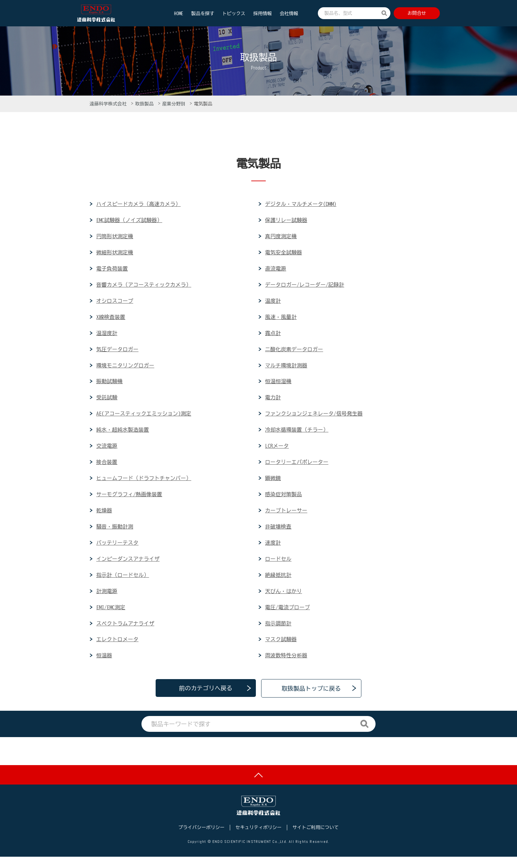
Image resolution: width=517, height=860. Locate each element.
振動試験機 (109, 382)
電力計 (273, 398)
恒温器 (104, 657)
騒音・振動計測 (114, 528)
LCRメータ (277, 447)
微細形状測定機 (114, 252)
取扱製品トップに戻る (311, 691)
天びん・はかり (283, 593)
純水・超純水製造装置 (122, 431)
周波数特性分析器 (286, 657)
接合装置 (106, 463)
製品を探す (202, 13)
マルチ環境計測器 (286, 366)
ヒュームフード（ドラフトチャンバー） (143, 479)
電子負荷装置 (112, 269)
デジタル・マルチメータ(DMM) (300, 204)
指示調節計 (278, 625)
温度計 (273, 301)
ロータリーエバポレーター (296, 463)
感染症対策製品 (283, 496)
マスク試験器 (281, 641)
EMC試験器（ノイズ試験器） (129, 220)
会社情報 (289, 13)
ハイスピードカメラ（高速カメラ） (138, 204)
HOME (178, 13)
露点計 (273, 333)
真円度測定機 (281, 236)
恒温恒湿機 (278, 382)
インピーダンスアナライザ (128, 560)
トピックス (233, 13)
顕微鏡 (273, 479)
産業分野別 (175, 103)
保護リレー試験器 (286, 220)
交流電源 (106, 447)
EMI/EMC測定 (110, 609)
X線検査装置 (110, 317)
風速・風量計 (281, 317)
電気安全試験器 (283, 252)
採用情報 (262, 13)
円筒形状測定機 (114, 236)
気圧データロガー (117, 350)
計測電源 (106, 593)
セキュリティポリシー (258, 830)
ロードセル (278, 560)
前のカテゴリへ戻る (205, 691)
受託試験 (106, 398)
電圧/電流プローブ (287, 609)
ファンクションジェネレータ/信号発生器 (314, 414)
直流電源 (275, 269)
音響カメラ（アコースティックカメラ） (143, 285)
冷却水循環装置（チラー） (296, 431)
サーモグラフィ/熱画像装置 (129, 496)
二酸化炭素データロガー (294, 350)
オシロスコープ (114, 301)
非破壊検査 (278, 528)
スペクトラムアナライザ (125, 625)
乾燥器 (104, 512)
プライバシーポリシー (201, 830)
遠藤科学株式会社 (109, 103)
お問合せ (417, 13)
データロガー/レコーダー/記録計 (304, 285)
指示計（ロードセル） (122, 576)
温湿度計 (106, 333)
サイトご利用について (315, 830)
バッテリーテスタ (117, 544)
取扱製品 (145, 103)
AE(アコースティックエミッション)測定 (143, 414)
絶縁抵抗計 (278, 576)
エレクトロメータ (117, 641)
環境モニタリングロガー (125, 366)
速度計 (273, 544)
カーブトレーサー (286, 512)
